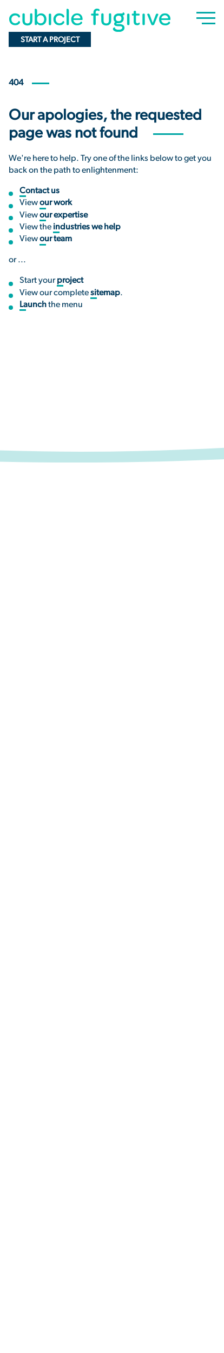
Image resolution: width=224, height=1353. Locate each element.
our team (55, 239)
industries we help (87, 227)
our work (55, 203)
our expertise (63, 215)
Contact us (39, 191)
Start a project (50, 40)
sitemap (105, 293)
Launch (33, 305)
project (70, 280)
